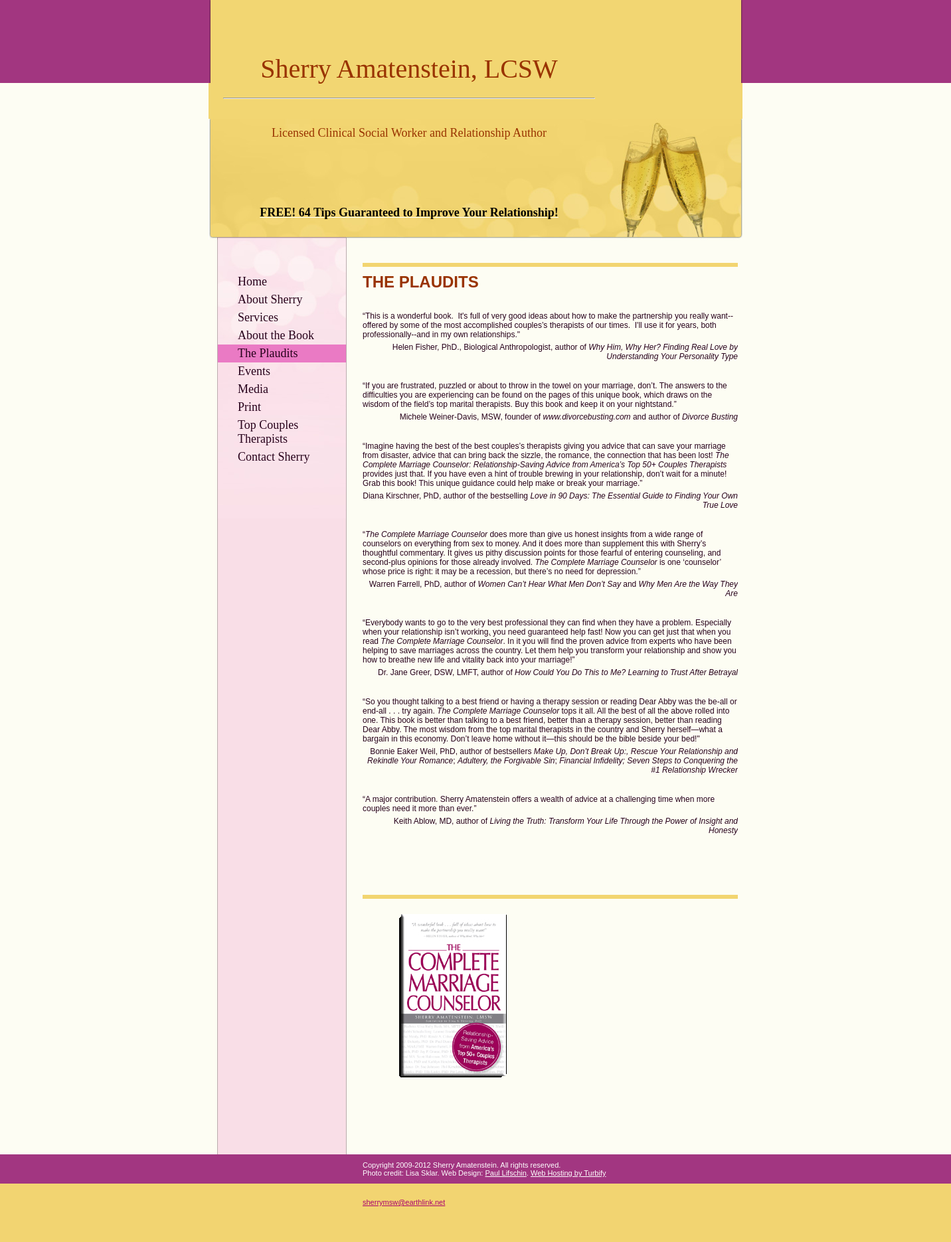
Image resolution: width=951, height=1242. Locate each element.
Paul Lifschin (505, 1173)
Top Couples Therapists (268, 431)
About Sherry (270, 299)
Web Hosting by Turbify (568, 1173)
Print (249, 407)
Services (258, 317)
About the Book (276, 335)
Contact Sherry (273, 456)
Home (252, 281)
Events (254, 371)
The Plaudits (268, 353)
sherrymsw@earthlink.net (404, 1202)
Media (253, 389)
